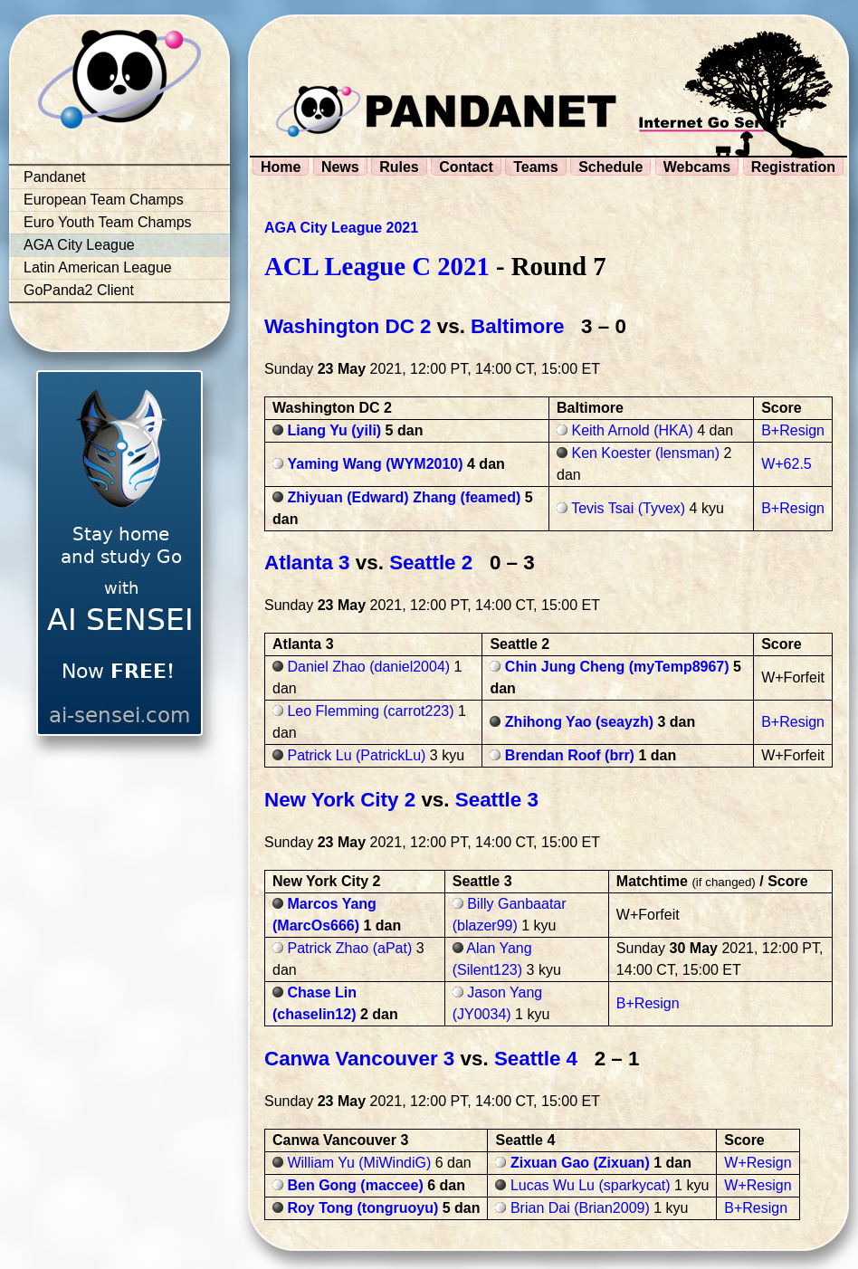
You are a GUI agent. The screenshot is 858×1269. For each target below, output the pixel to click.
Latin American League (98, 267)
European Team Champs (104, 199)
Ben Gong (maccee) (355, 1185)
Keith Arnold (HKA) (631, 430)
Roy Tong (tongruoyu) (362, 1208)
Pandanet (55, 177)
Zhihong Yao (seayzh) (579, 722)
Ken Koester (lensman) (645, 453)
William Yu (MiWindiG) (359, 1162)
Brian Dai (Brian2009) (580, 1208)
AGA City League (79, 245)
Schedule (610, 167)
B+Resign (793, 430)
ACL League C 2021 (377, 266)
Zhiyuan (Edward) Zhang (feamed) (403, 497)
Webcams (696, 167)
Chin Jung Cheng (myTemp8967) (617, 666)
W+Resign (757, 1162)
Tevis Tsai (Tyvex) (628, 508)
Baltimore (517, 326)
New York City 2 (339, 799)
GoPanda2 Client (79, 290)
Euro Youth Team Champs (108, 222)
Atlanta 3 (307, 562)
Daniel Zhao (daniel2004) (368, 666)
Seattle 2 (430, 562)
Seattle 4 (535, 1058)
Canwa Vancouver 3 (359, 1058)
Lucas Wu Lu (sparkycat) (590, 1185)
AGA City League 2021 (341, 227)
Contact (466, 167)
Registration (793, 167)
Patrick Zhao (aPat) (349, 948)
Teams (535, 167)
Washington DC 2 (348, 326)
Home (280, 167)
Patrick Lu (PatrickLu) (356, 755)
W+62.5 (786, 464)
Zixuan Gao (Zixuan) (580, 1162)
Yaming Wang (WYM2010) (374, 464)
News (340, 167)
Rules (399, 167)
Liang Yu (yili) (334, 430)
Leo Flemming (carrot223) (370, 711)
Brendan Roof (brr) (569, 755)
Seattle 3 (497, 799)
